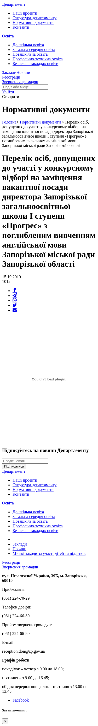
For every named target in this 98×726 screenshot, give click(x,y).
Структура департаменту (34, 18)
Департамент (13, 4)
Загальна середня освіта (34, 49)
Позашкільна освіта (30, 54)
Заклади (9, 72)
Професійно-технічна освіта (38, 59)
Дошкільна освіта (28, 45)
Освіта (8, 36)
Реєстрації (11, 77)
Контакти (21, 27)
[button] (8, 92)
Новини (23, 72)
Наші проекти (25, 13)
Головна (9, 122)
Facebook (21, 700)
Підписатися (14, 466)
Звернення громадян (20, 82)
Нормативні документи (33, 22)
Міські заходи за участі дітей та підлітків (49, 553)
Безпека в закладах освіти (35, 63)
